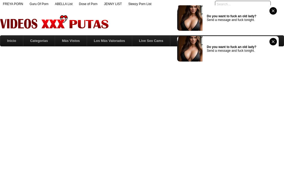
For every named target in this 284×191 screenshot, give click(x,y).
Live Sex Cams (151, 41)
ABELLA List (64, 4)
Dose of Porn (88, 4)
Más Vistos (71, 41)
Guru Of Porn (39, 4)
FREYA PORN (13, 4)
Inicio (11, 41)
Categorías (39, 41)
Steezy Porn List (139, 4)
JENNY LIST (113, 4)
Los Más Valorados (109, 41)
